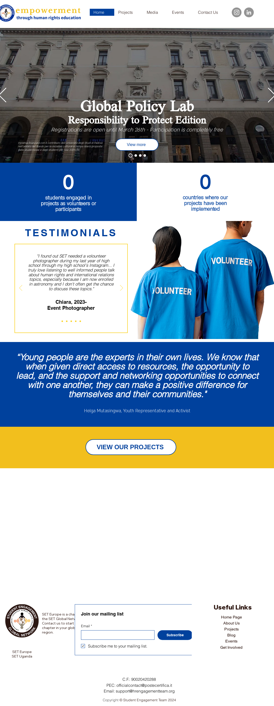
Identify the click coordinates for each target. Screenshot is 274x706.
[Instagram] (237, 12)
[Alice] (80, 321)
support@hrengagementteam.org (145, 691)
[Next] (121, 288)
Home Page (231, 617)
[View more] (137, 144)
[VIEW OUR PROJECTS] (131, 447)
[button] (155, 12)
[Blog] (140, 155)
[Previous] (20, 288)
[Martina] (75, 321)
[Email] (116, 635)
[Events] (135, 155)
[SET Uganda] (145, 155)
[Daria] (67, 321)
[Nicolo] (71, 321)
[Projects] (130, 156)
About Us (231, 623)
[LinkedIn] (249, 12)
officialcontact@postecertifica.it (144, 685)
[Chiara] (62, 321)
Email (86, 626)
